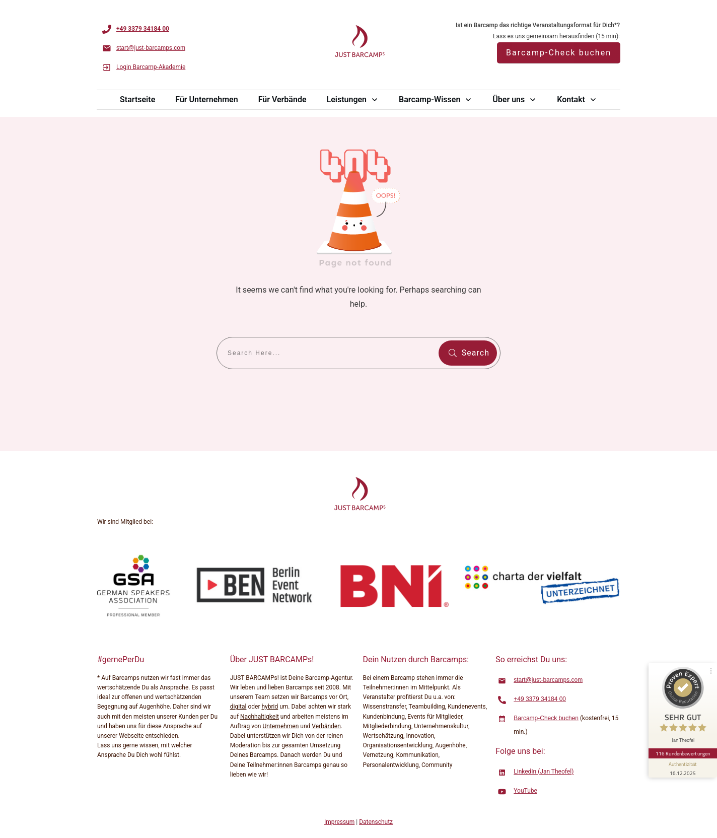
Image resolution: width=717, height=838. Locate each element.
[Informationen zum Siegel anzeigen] (683, 768)
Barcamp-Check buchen (546, 718)
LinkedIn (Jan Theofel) (543, 771)
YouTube (525, 790)
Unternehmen (280, 726)
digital (238, 706)
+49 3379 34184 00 (540, 699)
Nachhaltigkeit (259, 716)
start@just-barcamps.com (548, 679)
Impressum (339, 821)
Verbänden (326, 726)
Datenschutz (376, 821)
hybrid (269, 706)
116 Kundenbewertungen (683, 753)
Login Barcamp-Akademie (150, 67)
